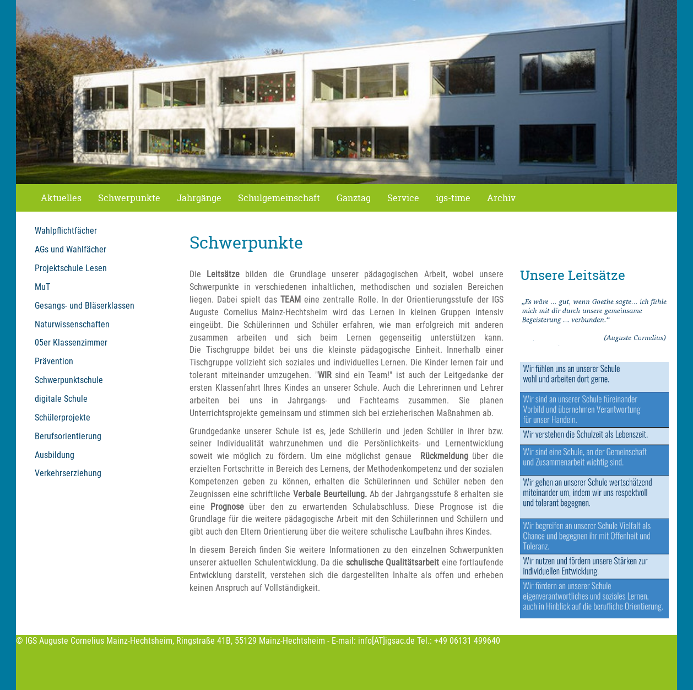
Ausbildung (54, 455)
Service (403, 198)
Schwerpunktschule (69, 380)
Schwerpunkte (129, 198)
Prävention (54, 361)
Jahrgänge (199, 198)
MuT (42, 287)
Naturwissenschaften (72, 324)
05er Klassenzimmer (71, 342)
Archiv (501, 198)
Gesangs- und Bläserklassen (84, 305)
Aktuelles (61, 198)
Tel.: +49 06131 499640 (458, 640)
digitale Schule (61, 398)
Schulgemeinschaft (279, 198)
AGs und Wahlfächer (70, 249)
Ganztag (354, 198)
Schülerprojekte (62, 417)
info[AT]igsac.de (386, 640)
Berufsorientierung (68, 436)
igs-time (453, 198)
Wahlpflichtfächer (66, 230)
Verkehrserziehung (68, 473)
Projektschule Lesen (71, 268)
